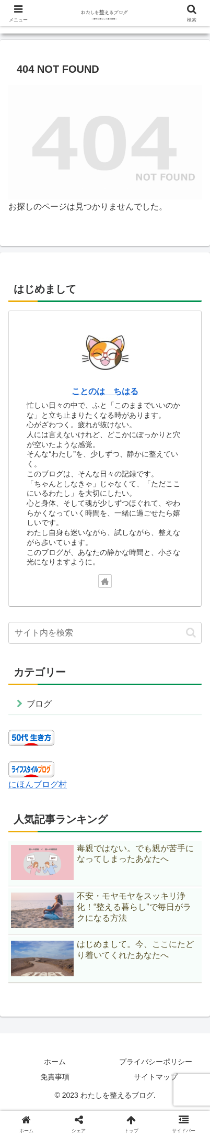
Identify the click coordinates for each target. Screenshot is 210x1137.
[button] (191, 633)
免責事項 (54, 1077)
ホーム (55, 1061)
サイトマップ (156, 1077)
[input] (105, 633)
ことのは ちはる (105, 391)
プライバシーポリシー (155, 1061)
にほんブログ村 (37, 784)
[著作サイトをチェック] (105, 581)
